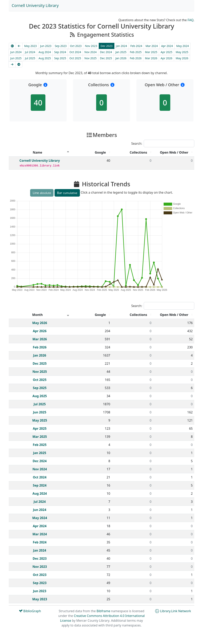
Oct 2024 (75, 52)
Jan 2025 (120, 52)
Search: (162, 143)
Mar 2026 (151, 58)
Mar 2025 (151, 52)
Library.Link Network (173, 611)
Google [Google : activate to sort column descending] (100, 152)
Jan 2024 (121, 46)
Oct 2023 (75, 46)
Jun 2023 (45, 46)
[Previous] (19, 46)
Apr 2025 (166, 52)
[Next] (12, 64)
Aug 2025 (45, 58)
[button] (45, 84)
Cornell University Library (35, 5)
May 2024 (182, 46)
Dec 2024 (106, 52)
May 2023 (30, 46)
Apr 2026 (166, 58)
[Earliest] (12, 46)
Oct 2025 (75, 58)
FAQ (190, 20)
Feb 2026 (136, 58)
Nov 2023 (91, 46)
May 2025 (182, 52)
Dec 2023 (107, 46)
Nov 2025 (90, 58)
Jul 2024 (30, 52)
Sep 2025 (60, 58)
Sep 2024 (60, 52)
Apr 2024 (167, 46)
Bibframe (103, 611)
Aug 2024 (45, 52)
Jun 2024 (16, 52)
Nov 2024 (90, 52)
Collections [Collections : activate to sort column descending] (138, 152)
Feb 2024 (136, 46)
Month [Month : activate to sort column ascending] (37, 315)
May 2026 (182, 58)
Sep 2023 (61, 46)
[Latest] (19, 64)
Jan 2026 (120, 58)
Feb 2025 (136, 52)
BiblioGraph (30, 611)
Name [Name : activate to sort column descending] (37, 152)
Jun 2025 (16, 58)
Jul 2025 (30, 58)
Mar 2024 (152, 46)
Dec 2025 (106, 58)
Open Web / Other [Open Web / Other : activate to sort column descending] (174, 152)
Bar (67, 193)
